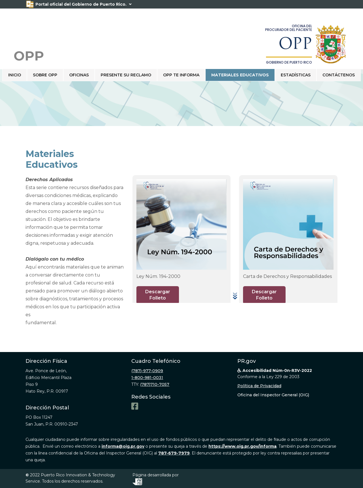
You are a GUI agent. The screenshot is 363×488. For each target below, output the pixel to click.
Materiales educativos (240, 75)
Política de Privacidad (259, 385)
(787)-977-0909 (147, 370)
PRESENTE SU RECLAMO (126, 75)
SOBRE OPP (45, 75)
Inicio (14, 75)
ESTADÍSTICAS (296, 75)
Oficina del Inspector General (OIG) (273, 394)
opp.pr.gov (69, 322)
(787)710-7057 (154, 384)
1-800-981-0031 (147, 377)
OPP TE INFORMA (181, 75)
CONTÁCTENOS (338, 75)
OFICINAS (79, 75)
